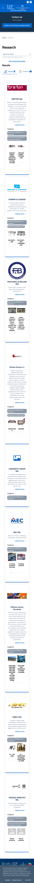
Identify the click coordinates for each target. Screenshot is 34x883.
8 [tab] (16, 165)
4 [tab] (18, 162)
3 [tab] (15, 162)
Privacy (8, 880)
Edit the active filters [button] (17, 61)
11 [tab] (18, 245)
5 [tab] (20, 162)
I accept (28, 880)
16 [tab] (19, 247)
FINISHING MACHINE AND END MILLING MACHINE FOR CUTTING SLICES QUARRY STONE (12, 673)
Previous (6, 152)
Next (28, 152)
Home (4, 38)
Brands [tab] (9, 71)
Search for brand (8, 54)
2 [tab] (12, 162)
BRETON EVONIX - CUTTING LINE (21, 155)
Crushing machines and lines (12, 565)
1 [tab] (10, 162)
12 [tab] (20, 245)
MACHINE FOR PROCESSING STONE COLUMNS (21, 669)
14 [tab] (26, 245)
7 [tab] (26, 162)
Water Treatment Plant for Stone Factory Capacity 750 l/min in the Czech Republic (12, 323)
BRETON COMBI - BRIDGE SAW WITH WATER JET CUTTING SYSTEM (12, 158)
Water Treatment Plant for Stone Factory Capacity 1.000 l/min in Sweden (21, 323)
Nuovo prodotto (12, 839)
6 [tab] (23, 162)
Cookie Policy (17, 880)
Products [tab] (25, 71)
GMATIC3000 (12, 430)
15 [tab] (16, 247)
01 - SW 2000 (12, 755)
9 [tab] (19, 165)
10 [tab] (15, 245)
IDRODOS (21, 429)
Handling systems (21, 565)
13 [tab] (23, 245)
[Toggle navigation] (3, 8)
